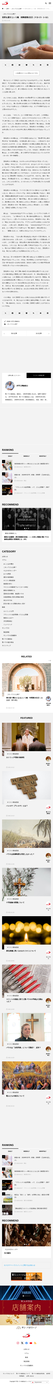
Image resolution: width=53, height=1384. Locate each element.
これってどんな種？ (12, 324)
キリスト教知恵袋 (9, 580)
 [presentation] (49, 660)
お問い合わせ (30, 1376)
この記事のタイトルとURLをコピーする (26, 73)
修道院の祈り (27, 467)
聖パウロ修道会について (23, 1373)
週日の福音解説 (9, 577)
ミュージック (8, 624)
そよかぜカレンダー (10, 570)
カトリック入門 (9, 611)
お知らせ (5, 556)
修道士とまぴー (9, 618)
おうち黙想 (7, 574)
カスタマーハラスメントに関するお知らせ (19, 1265)
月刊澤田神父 (8, 621)
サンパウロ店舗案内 (10, 635)
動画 (3, 607)
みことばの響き (9, 564)
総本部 (48, 1373)
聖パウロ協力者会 (8, 642)
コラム (4, 560)
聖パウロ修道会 (7, 639)
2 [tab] (26, 528)
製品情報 (6, 632)
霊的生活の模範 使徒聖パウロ (14, 594)
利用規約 (21, 1376)
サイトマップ (6, 645)
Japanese (37, 1382)
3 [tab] (28, 528)
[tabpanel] (26, 525)
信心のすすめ (8, 600)
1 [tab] (24, 528)
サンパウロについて (8, 1373)
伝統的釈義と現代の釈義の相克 (14, 597)
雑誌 (25, 480)
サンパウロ (5, 628)
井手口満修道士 (15, 321)
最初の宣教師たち (9, 590)
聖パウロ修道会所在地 (38, 1373)
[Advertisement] (26, 354)
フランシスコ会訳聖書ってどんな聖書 (34, 493)
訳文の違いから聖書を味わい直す (14, 603)
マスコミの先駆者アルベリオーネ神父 (16, 587)
